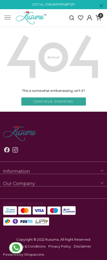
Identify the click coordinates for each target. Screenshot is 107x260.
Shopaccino (34, 254)
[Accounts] (89, 18)
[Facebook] (7, 151)
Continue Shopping (53, 101)
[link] (71, 18)
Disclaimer (82, 246)
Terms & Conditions (29, 246)
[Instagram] (15, 151)
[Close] (101, 5)
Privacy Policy (59, 246)
